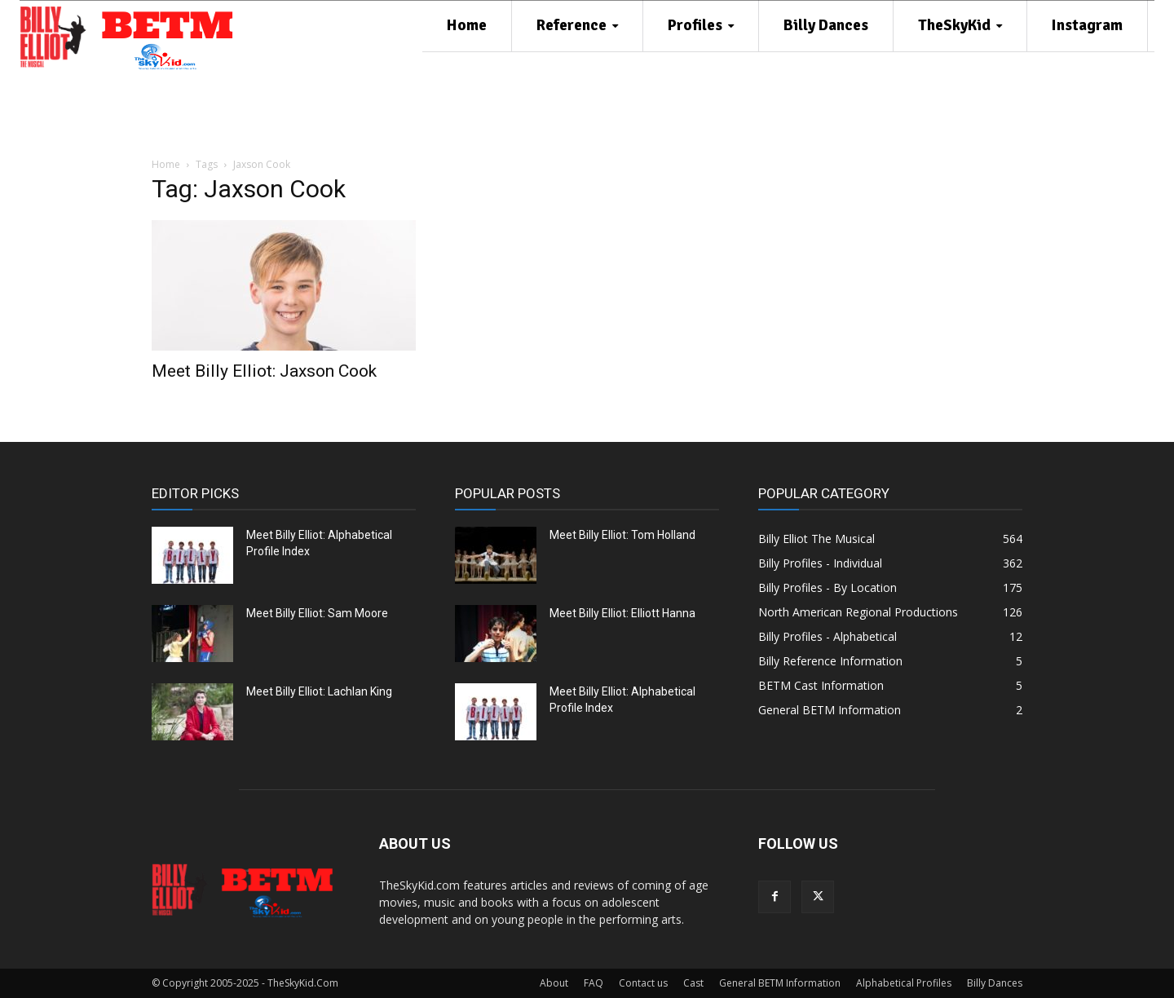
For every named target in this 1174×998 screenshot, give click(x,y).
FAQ (593, 983)
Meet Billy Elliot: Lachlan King (319, 691)
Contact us (643, 983)
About (554, 983)
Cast (693, 983)
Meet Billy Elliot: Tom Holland (622, 534)
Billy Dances (994, 983)
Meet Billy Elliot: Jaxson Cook (264, 371)
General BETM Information (780, 983)
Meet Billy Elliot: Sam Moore (317, 613)
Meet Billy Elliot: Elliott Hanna (622, 613)
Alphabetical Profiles (903, 983)
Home (166, 164)
